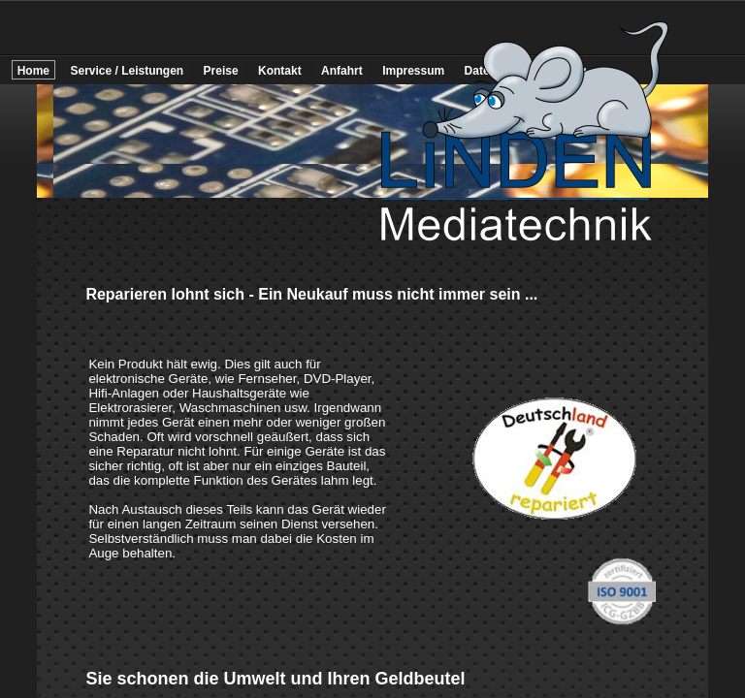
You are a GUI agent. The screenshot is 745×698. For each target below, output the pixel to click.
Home (33, 71)
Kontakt (280, 71)
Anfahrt (342, 71)
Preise (221, 71)
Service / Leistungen (126, 71)
